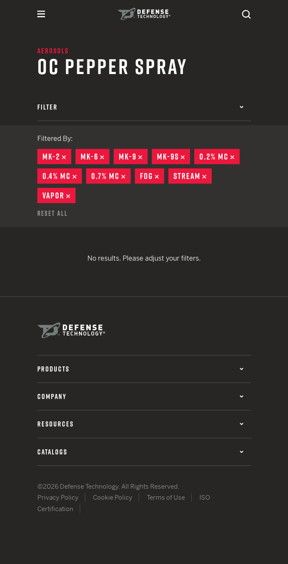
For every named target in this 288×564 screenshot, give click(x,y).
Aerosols (53, 51)
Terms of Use (166, 497)
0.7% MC (111, 176)
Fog (152, 176)
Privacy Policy (57, 497)
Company (140, 396)
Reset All (52, 213)
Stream (192, 176)
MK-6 (95, 156)
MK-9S (173, 156)
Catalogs (140, 452)
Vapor (58, 195)
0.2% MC (219, 156)
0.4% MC (62, 176)
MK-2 (56, 156)
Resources (140, 424)
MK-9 (133, 156)
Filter (140, 107)
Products (140, 369)
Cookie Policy (112, 497)
